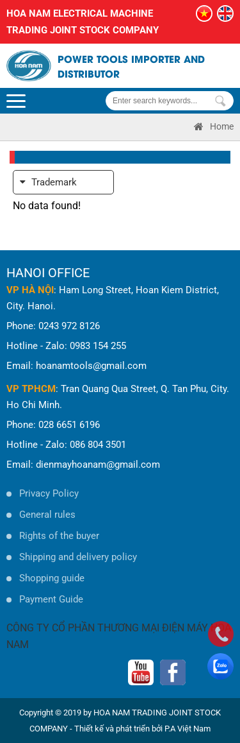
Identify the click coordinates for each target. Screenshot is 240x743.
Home (214, 126)
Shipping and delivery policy (78, 557)
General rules (47, 514)
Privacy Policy (49, 493)
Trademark (48, 182)
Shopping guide (51, 578)
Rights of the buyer (59, 536)
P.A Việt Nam (187, 728)
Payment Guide (51, 599)
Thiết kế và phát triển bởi (118, 728)
